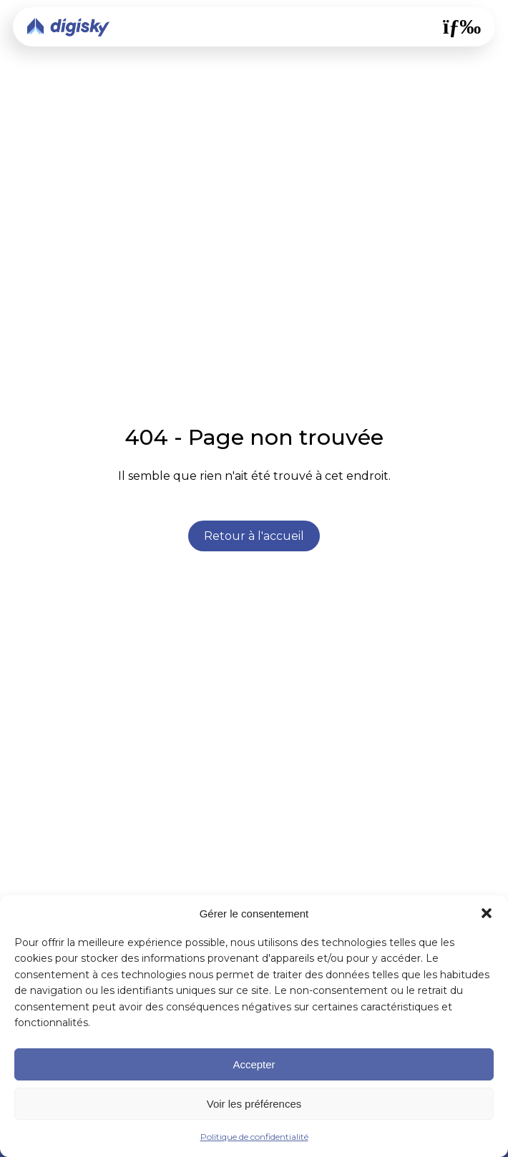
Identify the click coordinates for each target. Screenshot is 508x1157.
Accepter (254, 1064)
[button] (486, 913)
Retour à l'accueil (254, 536)
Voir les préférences (254, 1104)
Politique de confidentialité (254, 1136)
